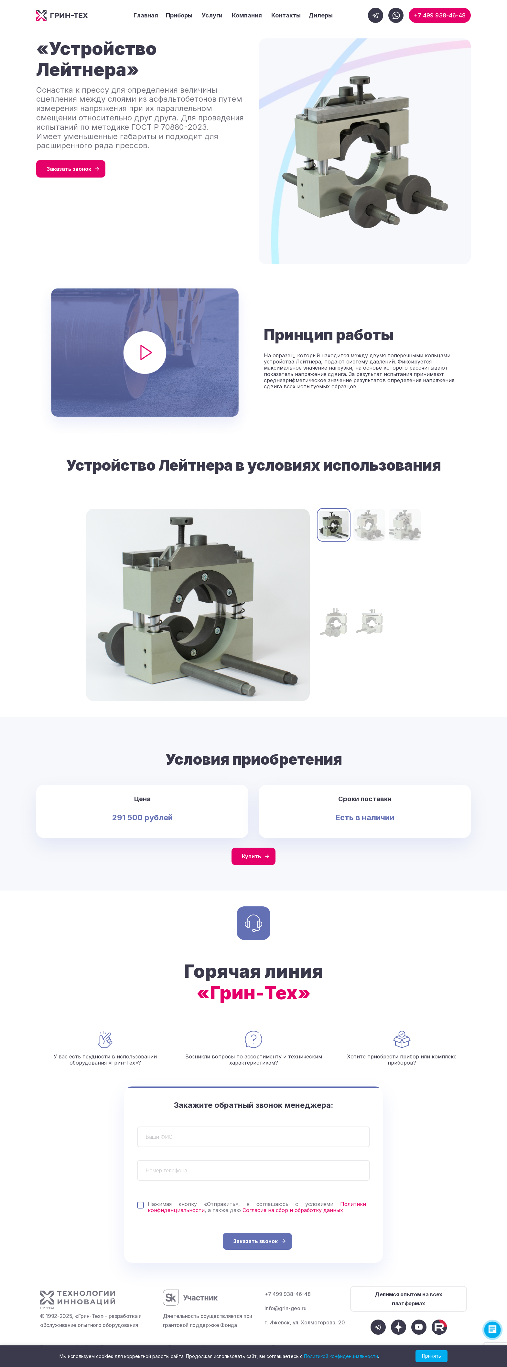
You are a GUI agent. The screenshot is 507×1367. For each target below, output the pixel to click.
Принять (431, 1356)
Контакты (286, 15)
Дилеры (320, 15)
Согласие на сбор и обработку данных (293, 1210)
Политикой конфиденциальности (341, 1356)
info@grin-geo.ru (285, 1308)
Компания (247, 15)
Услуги (212, 15)
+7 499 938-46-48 (440, 15)
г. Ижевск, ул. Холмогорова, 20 (304, 1322)
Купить (251, 856)
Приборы (179, 15)
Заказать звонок (69, 169)
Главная (146, 15)
